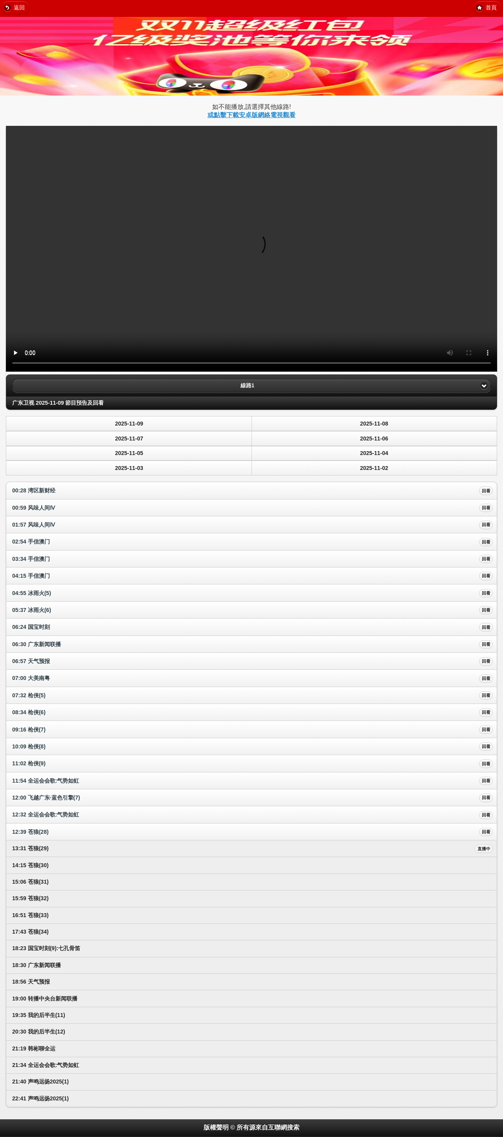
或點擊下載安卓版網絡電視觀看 (251, 115)
